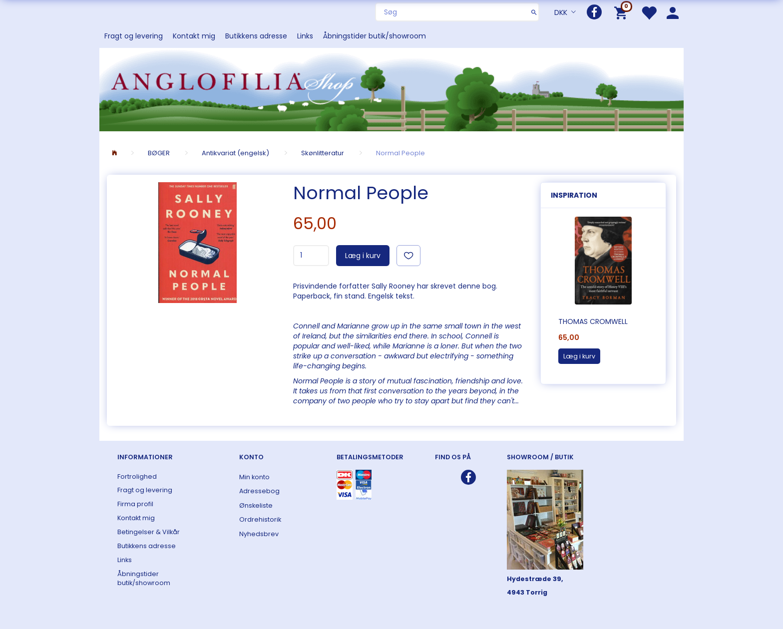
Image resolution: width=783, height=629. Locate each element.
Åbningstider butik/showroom (374, 36)
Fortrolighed (137, 476)
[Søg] (534, 12)
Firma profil (135, 504)
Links (305, 36)
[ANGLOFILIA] (391, 88)
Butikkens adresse (256, 36)
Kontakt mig (194, 36)
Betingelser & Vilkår (148, 532)
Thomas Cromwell (593, 321)
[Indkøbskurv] (622, 12)
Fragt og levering (133, 36)
